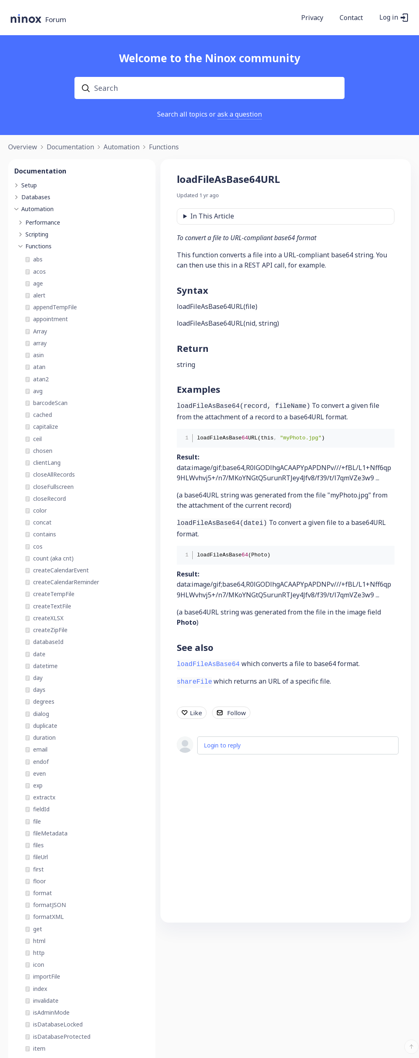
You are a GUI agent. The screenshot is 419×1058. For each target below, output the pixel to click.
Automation (122, 147)
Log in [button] (388, 18)
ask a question (239, 114)
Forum (55, 20)
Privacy (312, 18)
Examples (198, 389)
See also (195, 647)
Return (193, 348)
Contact (351, 18)
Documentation (70, 147)
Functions (164, 147)
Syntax (192, 290)
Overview (22, 147)
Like (196, 713)
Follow (236, 713)
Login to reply (222, 745)
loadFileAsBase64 (208, 664)
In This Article (212, 216)
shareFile (194, 682)
